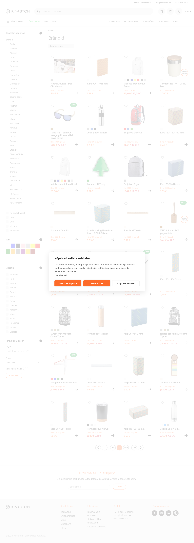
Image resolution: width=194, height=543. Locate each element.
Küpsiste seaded (126, 283)
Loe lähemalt (60, 275)
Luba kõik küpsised (68, 283)
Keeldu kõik (97, 283)
